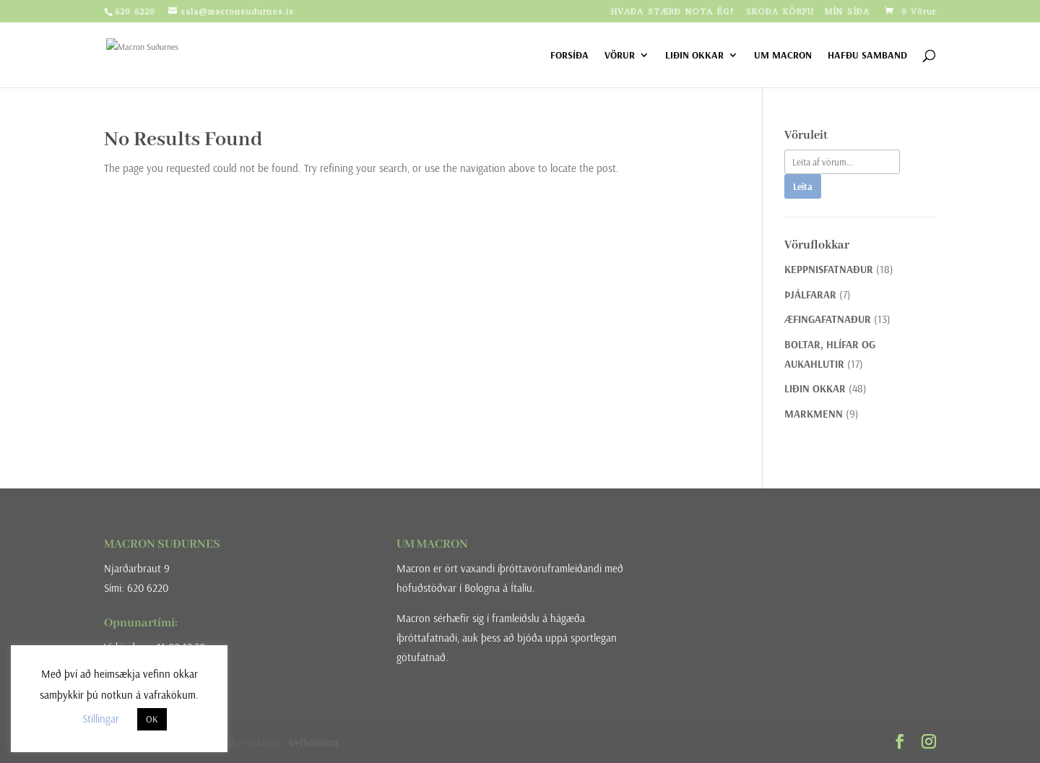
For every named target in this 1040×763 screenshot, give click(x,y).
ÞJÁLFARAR (810, 294)
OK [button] (152, 719)
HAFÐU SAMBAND (867, 55)
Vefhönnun (313, 742)
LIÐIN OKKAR (694, 55)
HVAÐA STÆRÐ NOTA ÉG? (673, 12)
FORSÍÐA (569, 55)
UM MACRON (783, 55)
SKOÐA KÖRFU (780, 12)
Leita (802, 186)
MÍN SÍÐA (847, 12)
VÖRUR (619, 55)
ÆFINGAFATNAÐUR (827, 319)
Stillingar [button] (100, 718)
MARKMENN (813, 414)
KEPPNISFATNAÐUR (828, 269)
